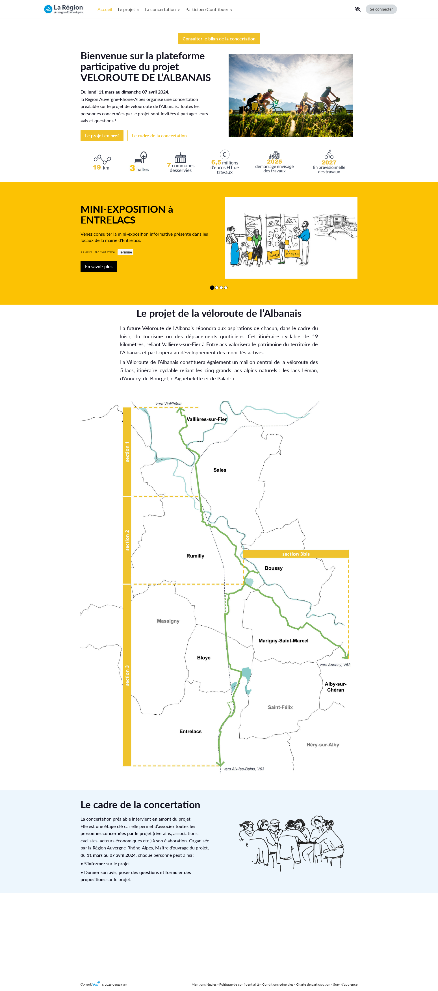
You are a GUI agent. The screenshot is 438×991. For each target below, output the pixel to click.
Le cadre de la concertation (159, 218)
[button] (358, 9)
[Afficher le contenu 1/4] (212, 370)
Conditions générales (277, 984)
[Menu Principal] (224, 9)
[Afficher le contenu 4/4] (225, 370)
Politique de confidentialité (239, 984)
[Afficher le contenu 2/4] (216, 370)
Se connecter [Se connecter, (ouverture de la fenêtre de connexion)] (381, 9)
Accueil (104, 9)
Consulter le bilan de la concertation (219, 121)
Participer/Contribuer (208, 9)
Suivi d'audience (345, 984)
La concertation (162, 9)
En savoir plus (98, 349)
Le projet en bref (102, 218)
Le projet (128, 9)
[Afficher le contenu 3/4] (221, 370)
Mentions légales (204, 984)
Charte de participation (313, 984)
